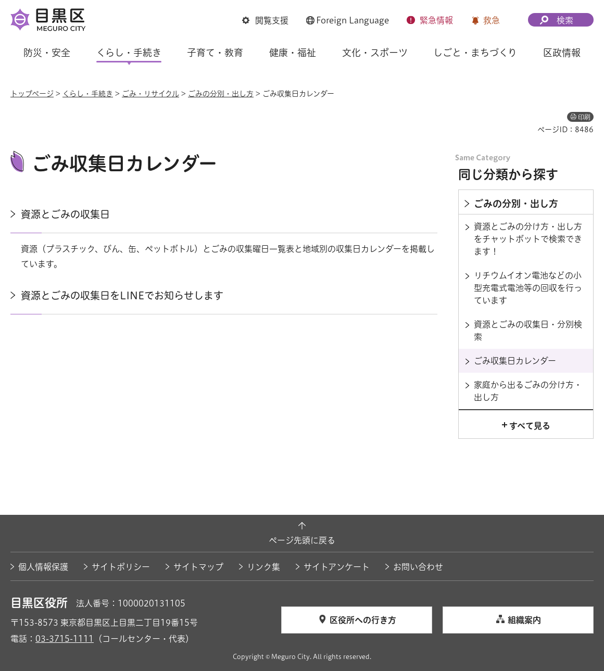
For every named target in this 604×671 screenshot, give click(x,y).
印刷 (584, 117)
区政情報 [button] (562, 52)
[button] (265, 20)
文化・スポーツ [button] (375, 52)
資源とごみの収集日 (65, 214)
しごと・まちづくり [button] (475, 52)
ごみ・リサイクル (150, 93)
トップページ (32, 93)
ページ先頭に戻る (302, 540)
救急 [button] (491, 20)
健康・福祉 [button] (292, 52)
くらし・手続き (87, 93)
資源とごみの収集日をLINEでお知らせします (122, 295)
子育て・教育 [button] (215, 52)
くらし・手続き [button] (128, 52)
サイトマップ (198, 567)
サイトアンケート (337, 567)
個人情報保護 (43, 567)
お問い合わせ (418, 567)
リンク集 (263, 567)
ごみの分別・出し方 (221, 93)
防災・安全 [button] (46, 52)
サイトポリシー (121, 567)
